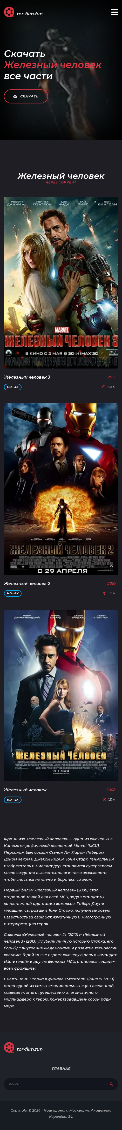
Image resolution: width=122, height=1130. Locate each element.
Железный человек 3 (27, 377)
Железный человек (25, 789)
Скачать (26, 96)
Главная (61, 1068)
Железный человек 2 (27, 583)
